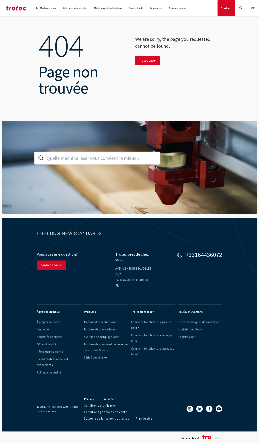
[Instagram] (190, 409)
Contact (226, 8)
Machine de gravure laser (99, 329)
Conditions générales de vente (105, 412)
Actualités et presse (49, 337)
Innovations (44, 329)
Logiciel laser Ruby (190, 329)
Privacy (89, 399)
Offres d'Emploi (46, 344)
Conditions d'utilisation (100, 405)
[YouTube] (219, 408)
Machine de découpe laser (100, 322)
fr (253, 8)
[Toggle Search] (241, 8)
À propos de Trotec (49, 322)
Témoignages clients (50, 352)
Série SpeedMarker (96, 357)
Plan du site (144, 418)
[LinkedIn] (199, 409)
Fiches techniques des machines (198, 322)
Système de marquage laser (101, 337)
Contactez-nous (51, 265)
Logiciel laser (186, 337)
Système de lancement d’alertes (106, 418)
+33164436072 (204, 254)
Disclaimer (108, 399)
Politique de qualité (49, 372)
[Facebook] (209, 409)
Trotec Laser (147, 60)
